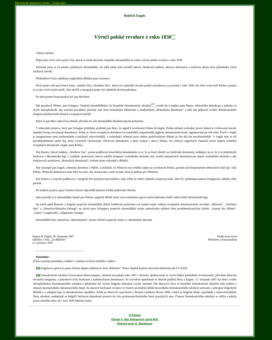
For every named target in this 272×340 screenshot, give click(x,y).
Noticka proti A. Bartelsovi (134, 323)
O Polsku (135, 315)
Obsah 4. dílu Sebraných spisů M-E (134, 319)
